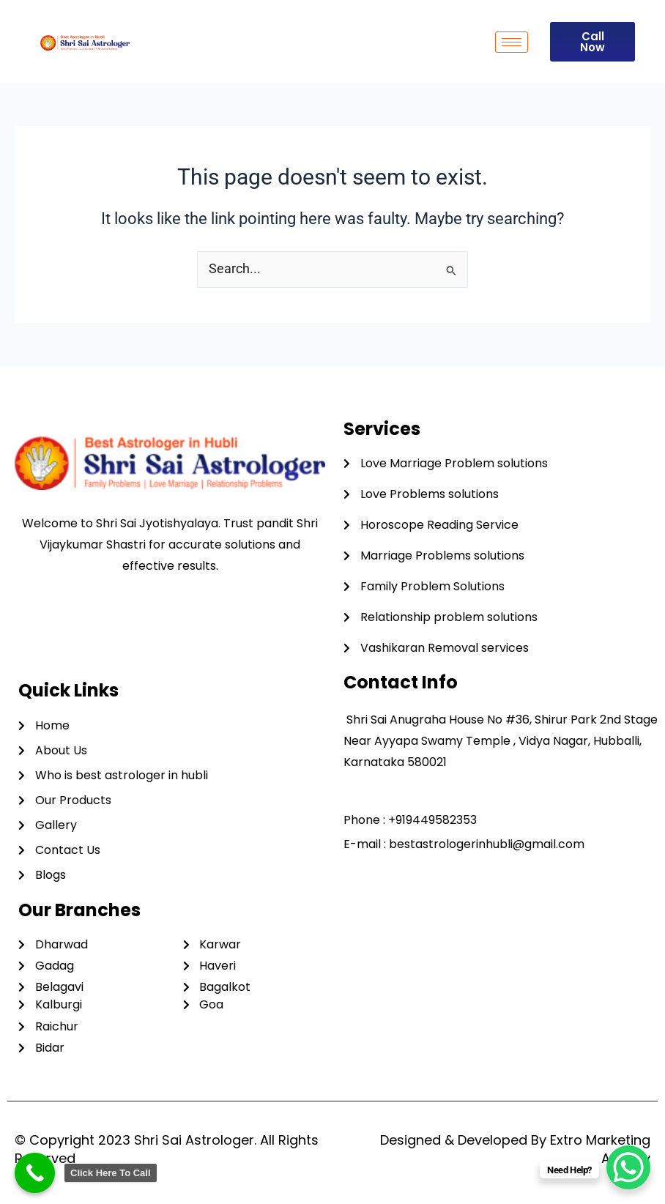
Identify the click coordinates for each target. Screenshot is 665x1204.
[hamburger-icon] (511, 42)
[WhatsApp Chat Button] (628, 1167)
